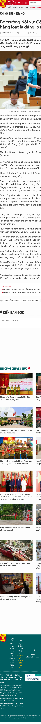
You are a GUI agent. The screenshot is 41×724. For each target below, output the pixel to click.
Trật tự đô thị (17, 7)
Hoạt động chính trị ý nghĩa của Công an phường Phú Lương (16, 431)
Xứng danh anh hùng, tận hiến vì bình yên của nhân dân (15, 529)
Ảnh (26, 7)
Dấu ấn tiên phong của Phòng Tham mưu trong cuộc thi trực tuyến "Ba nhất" (16, 462)
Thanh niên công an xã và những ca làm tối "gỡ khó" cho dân (15, 598)
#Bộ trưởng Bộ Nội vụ (12, 300)
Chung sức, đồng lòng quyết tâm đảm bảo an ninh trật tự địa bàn (15, 398)
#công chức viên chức (30, 300)
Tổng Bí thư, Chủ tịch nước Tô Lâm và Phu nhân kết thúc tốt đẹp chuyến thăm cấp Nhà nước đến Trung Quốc (16, 496)
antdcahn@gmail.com (33, 657)
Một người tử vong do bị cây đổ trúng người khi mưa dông (15, 564)
